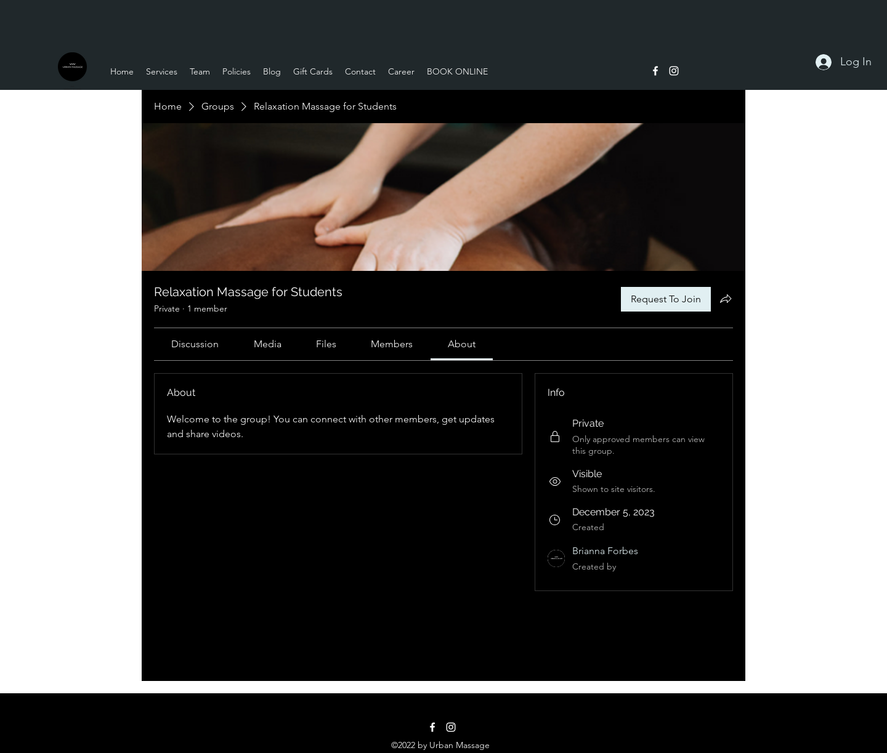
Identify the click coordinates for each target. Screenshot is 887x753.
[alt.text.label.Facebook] (655, 71)
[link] (195, 344)
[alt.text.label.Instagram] (674, 71)
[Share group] (725, 298)
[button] (162, 71)
